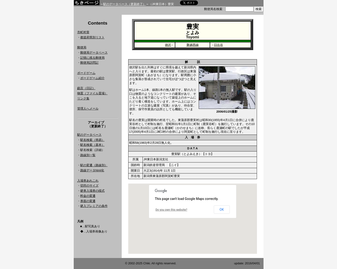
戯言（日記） (86, 88)
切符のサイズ (89, 185)
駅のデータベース (89, 134)
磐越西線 (193, 45)
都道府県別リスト (92, 37)
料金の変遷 (87, 196)
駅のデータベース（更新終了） (124, 4)
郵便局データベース (94, 52)
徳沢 (168, 45)
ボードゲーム (86, 73)
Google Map (192, 219)
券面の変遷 (87, 201)
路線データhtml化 (92, 170)
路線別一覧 (87, 155)
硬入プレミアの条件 (94, 206)
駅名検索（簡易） (92, 140)
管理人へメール (88, 108)
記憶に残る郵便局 (92, 57)
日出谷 (218, 45)
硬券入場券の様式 (92, 190)
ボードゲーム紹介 (92, 78)
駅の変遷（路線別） (94, 165)
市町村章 (83, 32)
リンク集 (83, 98)
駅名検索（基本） (92, 145)
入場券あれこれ (88, 180)
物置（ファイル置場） (92, 93)
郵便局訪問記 (89, 62)
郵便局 (81, 47)
